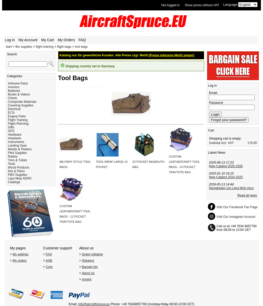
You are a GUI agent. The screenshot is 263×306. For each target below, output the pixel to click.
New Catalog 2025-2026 (226, 166)
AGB (49, 260)
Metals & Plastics (20, 149)
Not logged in (170, 5)
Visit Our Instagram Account (236, 217)
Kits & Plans (16, 171)
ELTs (11, 113)
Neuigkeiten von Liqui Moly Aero (231, 188)
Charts (12, 98)
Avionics (13, 87)
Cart (211, 130)
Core (49, 267)
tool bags (81, 47)
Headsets (14, 138)
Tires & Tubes (17, 160)
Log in (10, 40)
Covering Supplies (20, 105)
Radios (12, 156)
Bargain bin (90, 267)
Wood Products (18, 167)
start (9, 47)
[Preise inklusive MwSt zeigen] (171, 55)
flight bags (64, 47)
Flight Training (17, 120)
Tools (11, 164)
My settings (20, 254)
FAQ (82, 40)
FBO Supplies (17, 175)
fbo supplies (23, 47)
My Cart (47, 40)
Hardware (14, 134)
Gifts (11, 127)
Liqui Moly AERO (20, 178)
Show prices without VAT (202, 5)
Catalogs (14, 182)
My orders (19, 260)
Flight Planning (18, 123)
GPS (11, 131)
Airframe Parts (18, 83)
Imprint (86, 279)
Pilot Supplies (17, 153)
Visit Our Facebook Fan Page (237, 207)
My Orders (66, 40)
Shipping (88, 260)
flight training (45, 47)
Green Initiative (92, 254)
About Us (88, 273)
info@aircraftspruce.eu (94, 304)
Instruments (16, 142)
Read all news (247, 195)
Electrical (14, 109)
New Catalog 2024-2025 (226, 177)
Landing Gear (17, 145)
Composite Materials (22, 102)
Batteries (14, 91)
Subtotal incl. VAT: (221, 143)
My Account (28, 40)
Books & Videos (19, 94)
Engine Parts (17, 116)
